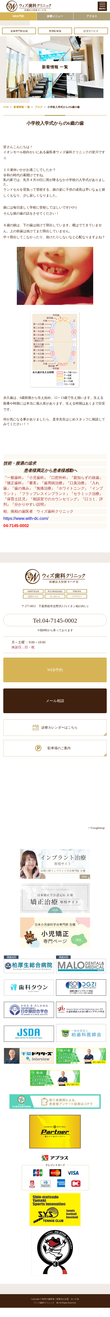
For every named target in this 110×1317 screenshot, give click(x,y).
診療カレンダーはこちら (59, 727)
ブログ (38, 107)
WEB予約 (18, 16)
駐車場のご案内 (59, 748)
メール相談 (55, 701)
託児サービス (91, 31)
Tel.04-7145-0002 (55, 620)
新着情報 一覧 (22, 107)
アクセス (91, 16)
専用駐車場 (55, 31)
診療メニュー (55, 16)
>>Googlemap (96, 827)
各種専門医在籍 (19, 31)
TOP (6, 107)
